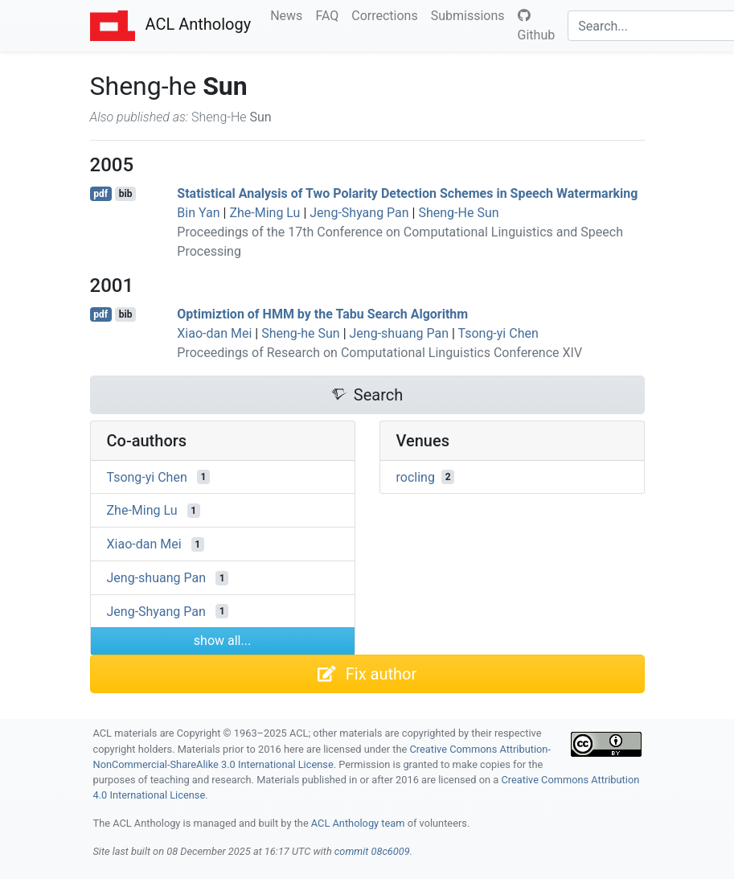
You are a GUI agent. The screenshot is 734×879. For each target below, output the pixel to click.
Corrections (387, 14)
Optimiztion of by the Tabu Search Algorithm (322, 314)
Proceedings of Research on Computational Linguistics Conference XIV (379, 352)
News (289, 14)
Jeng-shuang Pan (399, 333)
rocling (415, 476)
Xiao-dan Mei (214, 333)
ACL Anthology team (358, 823)
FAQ (330, 14)
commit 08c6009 (372, 851)
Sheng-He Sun (458, 212)
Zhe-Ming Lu (264, 212)
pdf (100, 193)
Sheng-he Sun (300, 333)
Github (537, 26)
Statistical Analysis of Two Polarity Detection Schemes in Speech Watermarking (407, 193)
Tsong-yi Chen (498, 333)
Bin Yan (198, 212)
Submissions (471, 14)
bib (126, 193)
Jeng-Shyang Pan (359, 212)
